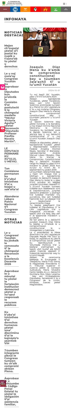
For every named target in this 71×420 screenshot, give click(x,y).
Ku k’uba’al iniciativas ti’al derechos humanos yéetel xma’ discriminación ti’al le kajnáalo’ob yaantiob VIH (11, 327)
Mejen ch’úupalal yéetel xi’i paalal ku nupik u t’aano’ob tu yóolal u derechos (11, 56)
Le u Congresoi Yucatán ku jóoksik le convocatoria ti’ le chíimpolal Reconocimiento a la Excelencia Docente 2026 (11, 248)
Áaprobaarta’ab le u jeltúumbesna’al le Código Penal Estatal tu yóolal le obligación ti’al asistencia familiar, (11, 391)
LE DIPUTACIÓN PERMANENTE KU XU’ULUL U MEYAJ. (11, 155)
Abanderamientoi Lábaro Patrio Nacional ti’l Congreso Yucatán (11, 204)
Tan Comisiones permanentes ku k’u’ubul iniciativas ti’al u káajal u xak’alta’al (11, 179)
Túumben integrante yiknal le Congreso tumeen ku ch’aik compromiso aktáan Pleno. (11, 361)
